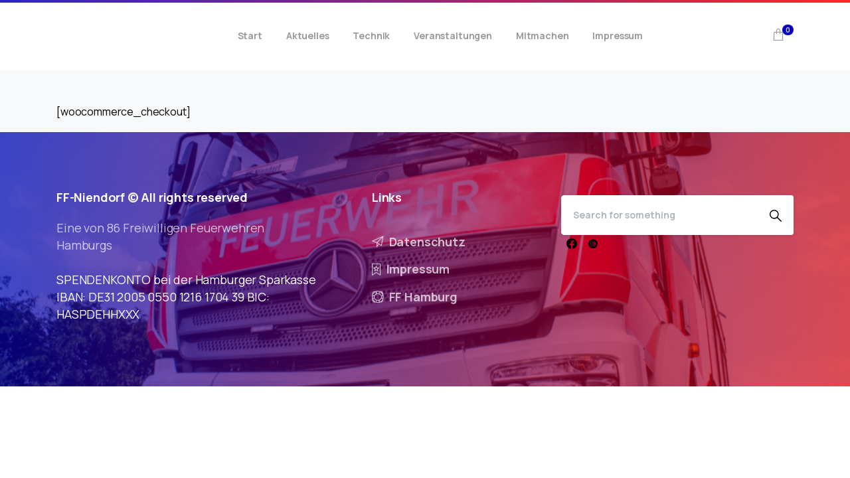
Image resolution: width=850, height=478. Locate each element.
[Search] (659, 215)
